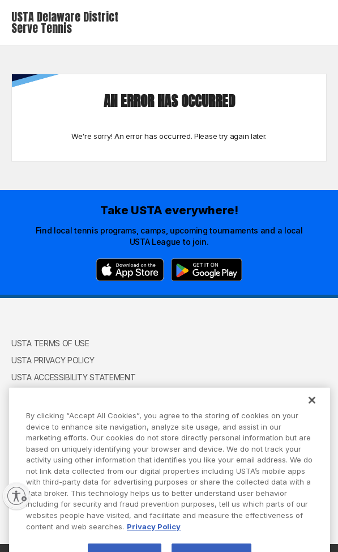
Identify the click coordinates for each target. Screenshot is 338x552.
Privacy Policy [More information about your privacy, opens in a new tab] (154, 535)
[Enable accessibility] (16, 495)
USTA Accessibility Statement (73, 377)
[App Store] (130, 269)
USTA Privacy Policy (52, 360)
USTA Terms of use (50, 343)
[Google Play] (206, 269)
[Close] (312, 409)
